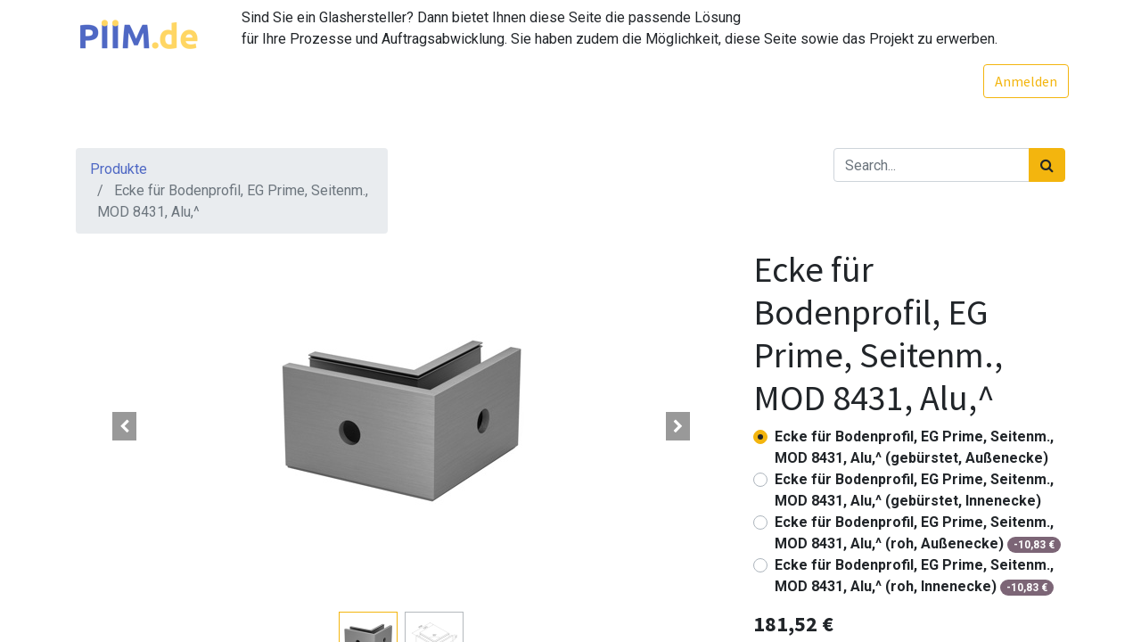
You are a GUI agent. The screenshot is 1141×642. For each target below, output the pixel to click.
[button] (125, 426)
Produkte (118, 168)
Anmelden (1022, 81)
